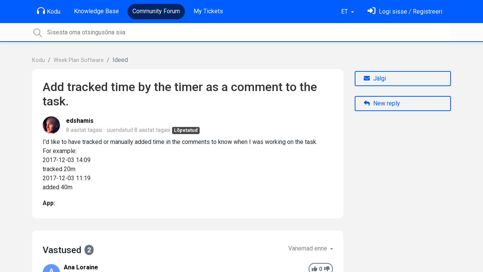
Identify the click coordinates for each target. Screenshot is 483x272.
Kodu (48, 11)
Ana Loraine (81, 267)
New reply (382, 103)
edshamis (80, 120)
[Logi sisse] (405, 11)
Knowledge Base (96, 11)
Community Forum (156, 11)
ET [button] (345, 11)
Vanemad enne (308, 248)
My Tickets (208, 11)
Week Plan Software (79, 60)
